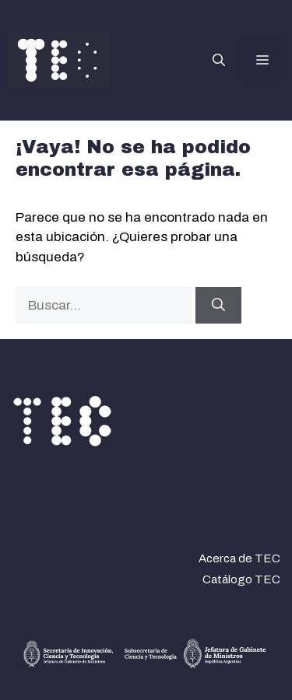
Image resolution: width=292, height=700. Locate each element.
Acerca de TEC (239, 558)
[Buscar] (218, 305)
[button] (219, 60)
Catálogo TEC (241, 579)
